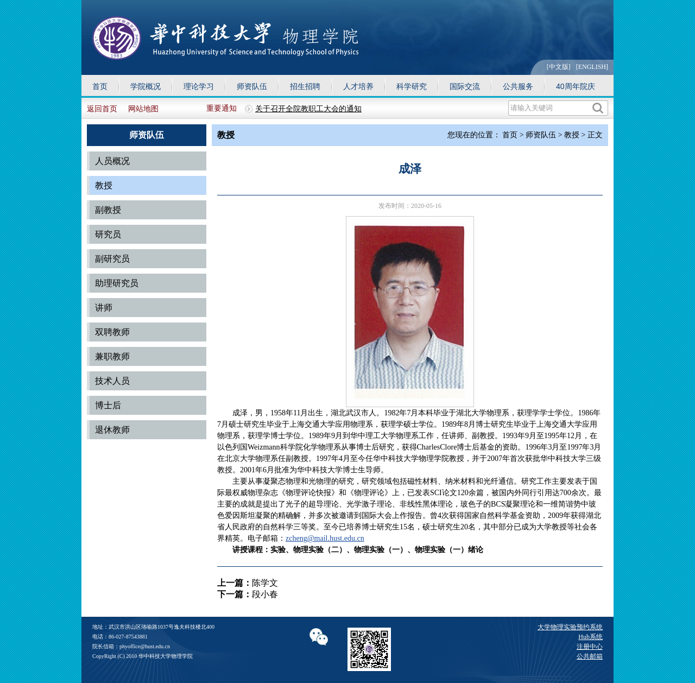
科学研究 (411, 86)
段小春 (265, 594)
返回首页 (102, 109)
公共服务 (518, 86)
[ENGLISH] (592, 67)
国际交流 (465, 86)
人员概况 (112, 161)
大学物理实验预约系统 (570, 627)
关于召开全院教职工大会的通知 (308, 109)
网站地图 (143, 109)
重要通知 (221, 108)
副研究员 (112, 258)
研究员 (108, 234)
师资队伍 (252, 86)
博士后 (108, 405)
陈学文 (265, 582)
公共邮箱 (590, 656)
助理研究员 (116, 283)
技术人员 (112, 380)
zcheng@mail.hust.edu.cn (325, 538)
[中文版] (559, 67)
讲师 (103, 307)
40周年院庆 (575, 86)
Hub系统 (590, 637)
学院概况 (145, 86)
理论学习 (199, 86)
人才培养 (358, 86)
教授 (103, 185)
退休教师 (112, 429)
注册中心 (590, 646)
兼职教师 (112, 356)
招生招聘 (305, 86)
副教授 (108, 209)
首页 (100, 86)
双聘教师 (112, 332)
